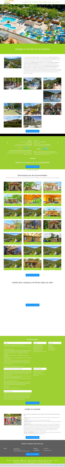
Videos (40, 2)
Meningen (29, 2)
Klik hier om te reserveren (32, 131)
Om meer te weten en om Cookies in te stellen (54, 465)
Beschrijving (24, 2)
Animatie (49, 2)
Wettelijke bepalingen (34, 462)
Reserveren (58, 2)
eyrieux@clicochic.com (47, 450)
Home (9, 460)
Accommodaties (35, 2)
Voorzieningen (44, 2)
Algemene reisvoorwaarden (20, 462)
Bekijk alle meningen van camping (32, 162)
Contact (53, 2)
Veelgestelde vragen (46, 462)
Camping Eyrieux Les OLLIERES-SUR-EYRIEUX (25, 463)
